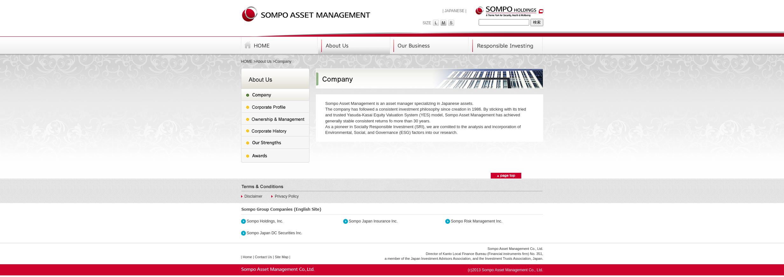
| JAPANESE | (454, 11)
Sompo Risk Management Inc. (477, 221)
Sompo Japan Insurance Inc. (373, 221)
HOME (247, 61)
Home (247, 257)
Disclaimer (253, 196)
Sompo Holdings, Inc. (265, 221)
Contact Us (263, 257)
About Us (264, 61)
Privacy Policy (287, 196)
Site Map (281, 257)
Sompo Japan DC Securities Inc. (274, 233)
